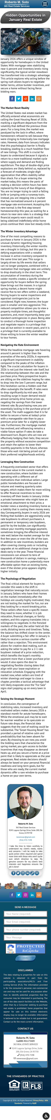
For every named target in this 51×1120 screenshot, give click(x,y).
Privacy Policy (38, 1100)
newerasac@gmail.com (25, 837)
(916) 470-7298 (25, 840)
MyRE (34, 1103)
